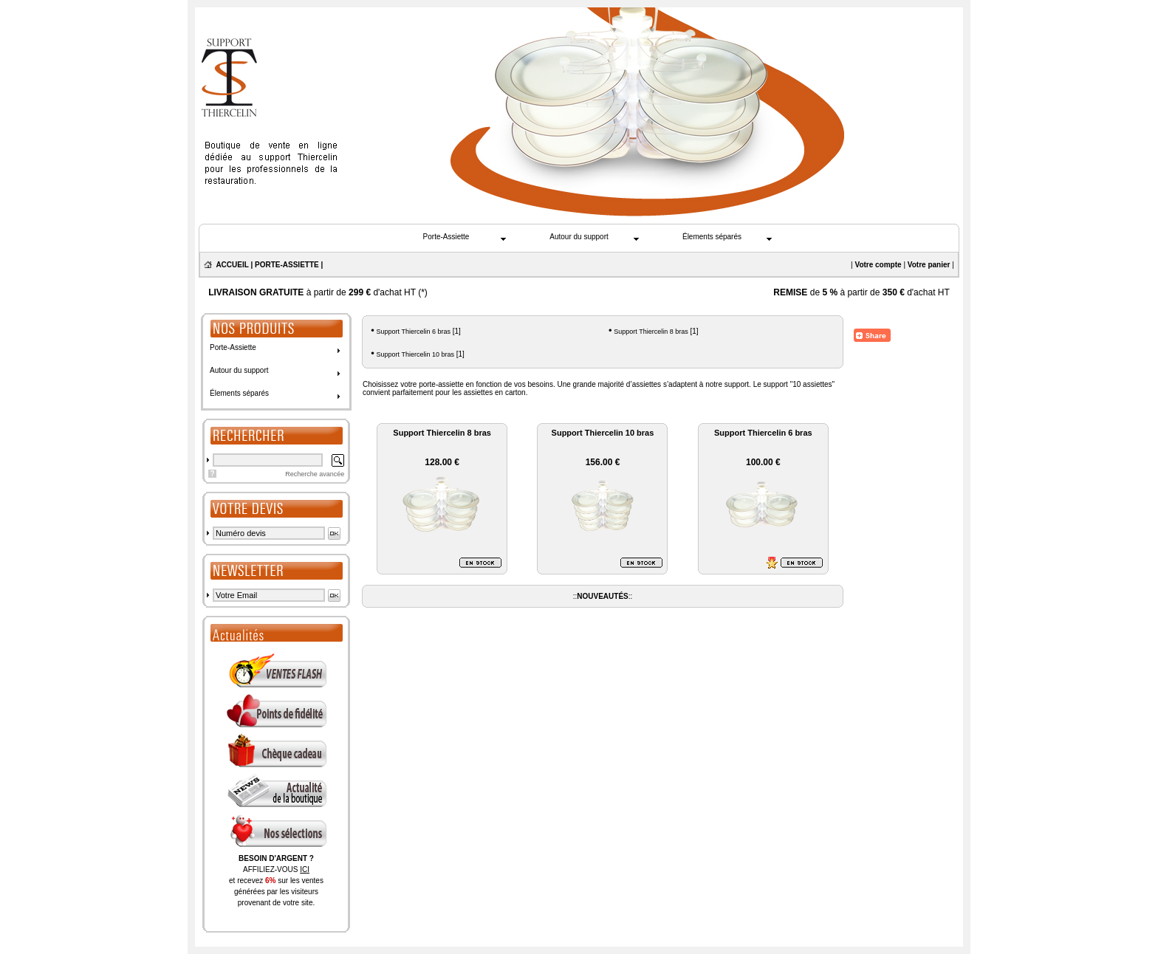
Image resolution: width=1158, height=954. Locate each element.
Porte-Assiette (446, 237)
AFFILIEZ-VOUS (276, 869)
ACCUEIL (232, 265)
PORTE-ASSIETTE (287, 265)
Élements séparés (711, 237)
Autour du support (579, 237)
